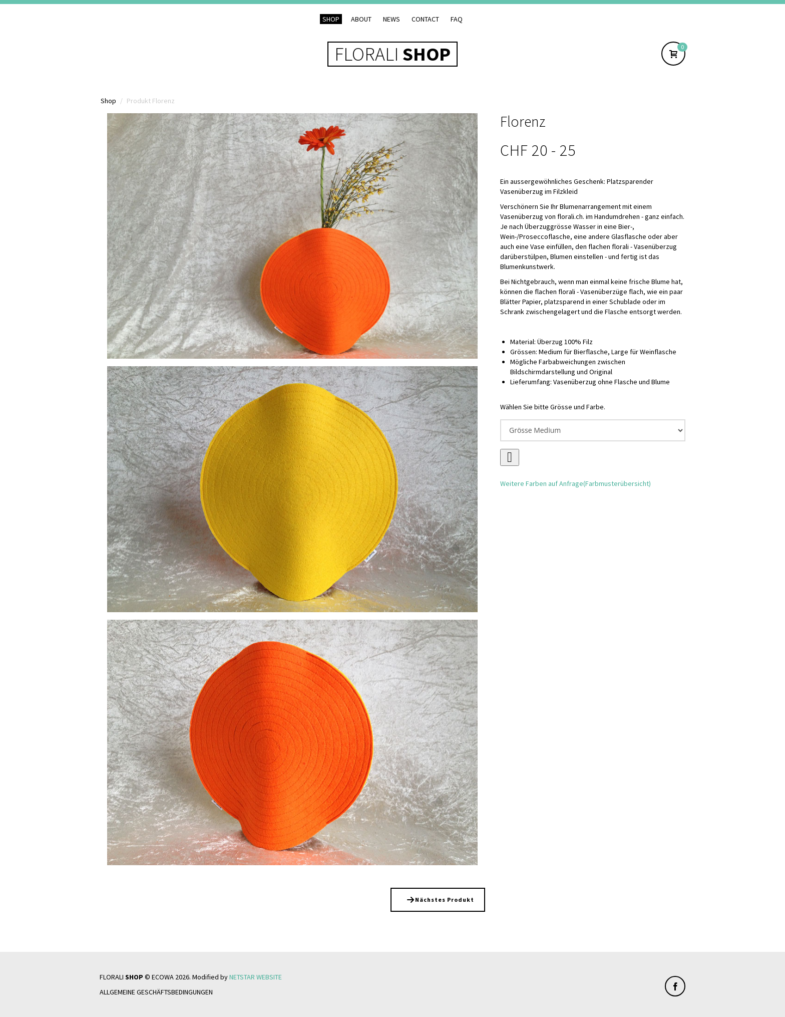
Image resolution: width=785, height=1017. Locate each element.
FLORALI (392, 54)
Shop (330, 19)
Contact (425, 19)
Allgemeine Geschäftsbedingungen (156, 991)
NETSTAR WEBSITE (255, 976)
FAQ (457, 19)
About (361, 19)
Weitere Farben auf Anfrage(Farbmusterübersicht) (575, 483)
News (391, 19)
